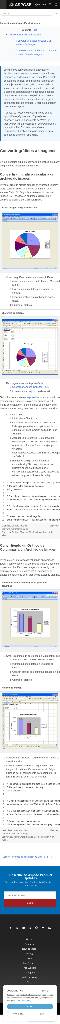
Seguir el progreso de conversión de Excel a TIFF (27, 857)
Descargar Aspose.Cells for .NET (30, 387)
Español (40, 4)
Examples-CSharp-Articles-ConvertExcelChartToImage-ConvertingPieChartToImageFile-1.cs (19, 529)
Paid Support (29, 972)
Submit (30, 902)
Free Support (29, 967)
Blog (29, 982)
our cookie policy (24, 1000)
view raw (54, 526)
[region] (30, 501)
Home (29, 939)
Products (29, 944)
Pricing (29, 953)
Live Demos (29, 963)
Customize (18, 1014)
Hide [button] (35, 30)
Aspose (30, 397)
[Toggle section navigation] (56, 13)
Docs (29, 958)
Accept (30, 1006)
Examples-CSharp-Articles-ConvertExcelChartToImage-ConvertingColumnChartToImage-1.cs (20, 833)
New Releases (29, 948)
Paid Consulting (29, 977)
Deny (42, 1014)
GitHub (5, 535)
